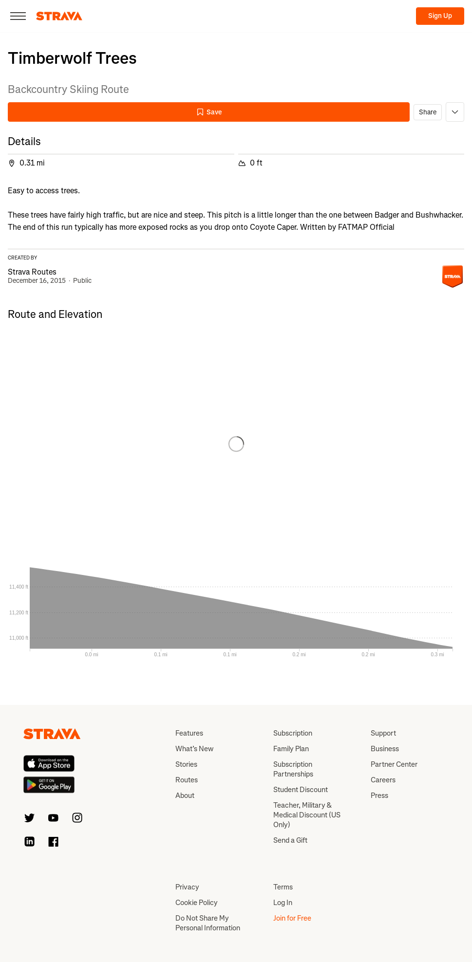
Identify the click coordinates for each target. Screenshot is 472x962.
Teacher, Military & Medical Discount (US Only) (306, 815)
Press (379, 795)
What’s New (194, 749)
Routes (186, 780)
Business (385, 749)
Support (383, 733)
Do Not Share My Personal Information (207, 923)
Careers (383, 780)
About (184, 795)
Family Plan (291, 749)
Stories (186, 764)
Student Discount (300, 790)
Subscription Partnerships (293, 769)
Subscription (292, 733)
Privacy (187, 887)
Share (427, 112)
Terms (283, 887)
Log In (282, 902)
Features (189, 733)
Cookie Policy (196, 902)
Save (209, 112)
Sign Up (440, 15)
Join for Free (292, 918)
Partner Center (394, 764)
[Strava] (59, 16)
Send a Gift (290, 840)
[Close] (18, 16)
